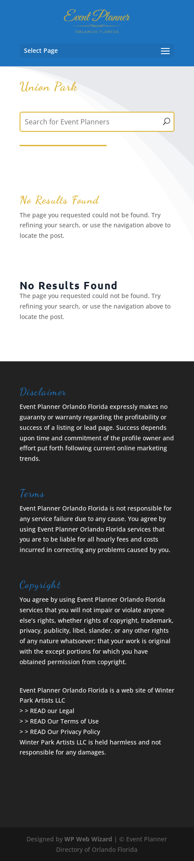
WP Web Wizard (88, 839)
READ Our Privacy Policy (65, 731)
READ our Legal (52, 711)
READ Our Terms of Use (64, 721)
